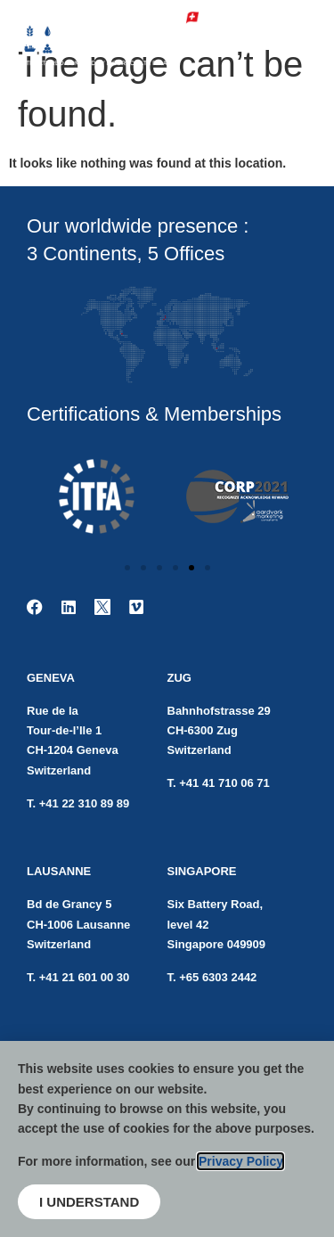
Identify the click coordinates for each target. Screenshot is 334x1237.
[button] (127, 567)
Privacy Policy (240, 1161)
